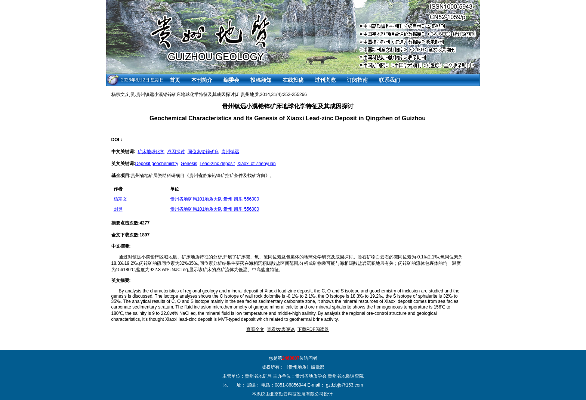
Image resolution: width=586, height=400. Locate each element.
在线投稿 (293, 80)
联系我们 (389, 80)
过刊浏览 (325, 80)
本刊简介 (201, 80)
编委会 (231, 80)
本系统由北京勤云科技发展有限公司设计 (292, 394)
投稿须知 (260, 80)
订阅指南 (357, 80)
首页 (175, 80)
